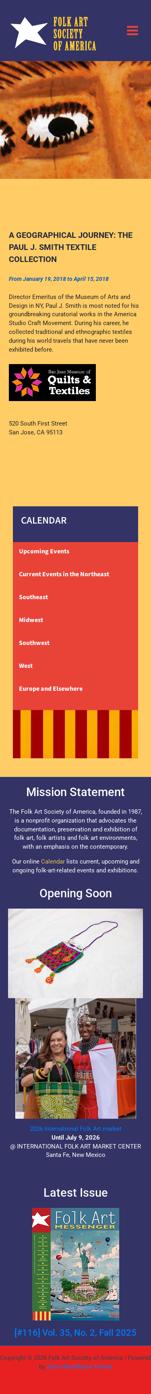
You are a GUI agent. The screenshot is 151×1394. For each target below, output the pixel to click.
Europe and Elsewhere (51, 688)
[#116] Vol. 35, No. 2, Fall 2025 (75, 1333)
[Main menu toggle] (132, 30)
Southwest (34, 643)
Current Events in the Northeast (64, 574)
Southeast (33, 597)
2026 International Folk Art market (76, 1128)
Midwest (31, 620)
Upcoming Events (44, 551)
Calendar (53, 861)
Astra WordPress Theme (79, 1366)
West (26, 665)
